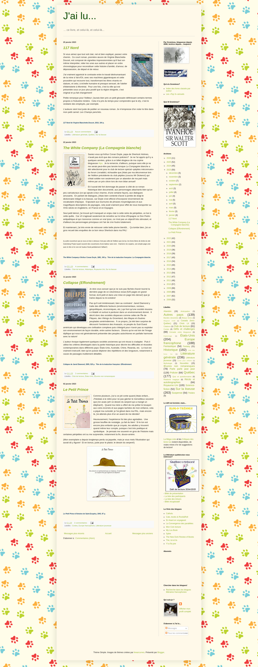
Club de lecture (78, 269)
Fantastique (170, 346)
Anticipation (185, 311)
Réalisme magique (171, 379)
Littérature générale (80, 135)
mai (171, 200)
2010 (169, 284)
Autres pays (173, 314)
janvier (172, 215)
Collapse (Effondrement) (179, 228)
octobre (172, 181)
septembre (174, 184)
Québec (91, 135)
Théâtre (191, 393)
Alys (100, 163)
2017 (169, 257)
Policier (174, 372)
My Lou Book (172, 530)
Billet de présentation (174, 493)
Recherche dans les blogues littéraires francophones (178, 591)
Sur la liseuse (101, 135)
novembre (173, 177)
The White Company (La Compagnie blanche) (179, 223)
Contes (75, 526)
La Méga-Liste (170, 439)
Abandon (167, 311)
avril (171, 204)
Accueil (108, 533)
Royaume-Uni (99, 269)
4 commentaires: (82, 266)
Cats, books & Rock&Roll (177, 517)
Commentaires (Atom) (85, 538)
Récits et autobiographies (179, 381)
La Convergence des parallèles (179, 523)
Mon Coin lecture (173, 527)
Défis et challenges (184, 329)
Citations (167, 326)
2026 (169, 158)
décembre (173, 173)
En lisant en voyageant (176, 520)
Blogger (160, 652)
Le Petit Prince (174, 232)
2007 (169, 296)
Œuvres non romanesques (104, 376)
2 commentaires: (82, 373)
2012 (169, 277)
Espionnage (168, 336)
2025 (169, 162)
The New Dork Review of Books (180, 537)
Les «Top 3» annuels (175, 94)
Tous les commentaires (176, 633)
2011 (169, 280)
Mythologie (168, 363)
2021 (169, 242)
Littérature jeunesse (103, 526)
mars (171, 207)
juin (171, 196)
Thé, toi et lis (171, 540)
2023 (169, 170)
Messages (171, 628)
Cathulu (169, 513)
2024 (169, 166)
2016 (169, 261)
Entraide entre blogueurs (180, 332)
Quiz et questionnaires (182, 377)
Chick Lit (184, 323)
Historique (89, 269)
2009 (169, 288)
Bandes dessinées (171, 318)
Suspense (177, 392)
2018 (169, 253)
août (171, 188)
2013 (169, 273)
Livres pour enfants (184, 360)
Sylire (168, 534)
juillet (171, 192)
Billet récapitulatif (172, 502)
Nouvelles (184, 363)
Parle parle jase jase (182, 369)
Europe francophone (87, 526)
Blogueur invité (169, 321)
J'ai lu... (79, 15)
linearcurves (139, 652)
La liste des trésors (173, 499)
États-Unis (89, 376)
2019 (169, 250)
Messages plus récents (74, 533)
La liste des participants (175, 496)
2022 (169, 238)
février (172, 211)
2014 (169, 269)
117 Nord (172, 218)
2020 (169, 246)
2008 (169, 292)
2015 (169, 265)
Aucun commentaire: (83, 132)
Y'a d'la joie (171, 544)
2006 (169, 299)
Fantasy (186, 346)
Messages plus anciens (142, 533)
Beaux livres (187, 318)
